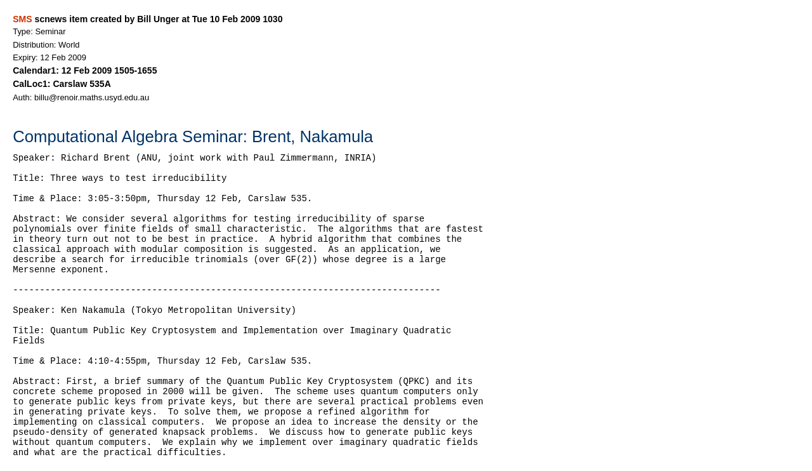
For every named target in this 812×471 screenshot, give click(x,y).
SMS (22, 19)
